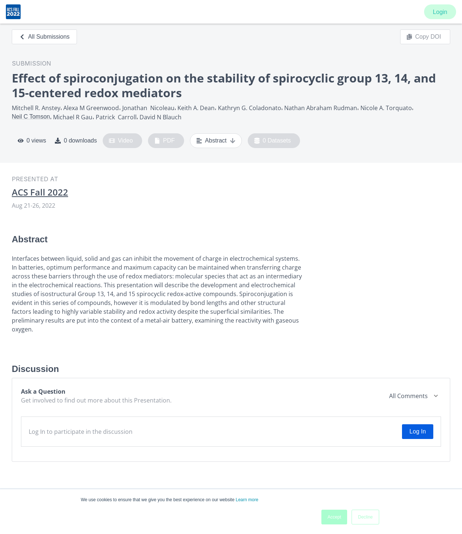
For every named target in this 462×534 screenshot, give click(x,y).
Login (440, 12)
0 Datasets (272, 141)
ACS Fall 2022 (40, 192)
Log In (417, 431)
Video (121, 141)
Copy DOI (423, 37)
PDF (164, 141)
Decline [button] (365, 517)
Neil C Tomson (31, 116)
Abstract (216, 141)
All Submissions (44, 37)
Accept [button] (334, 517)
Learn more (247, 499)
